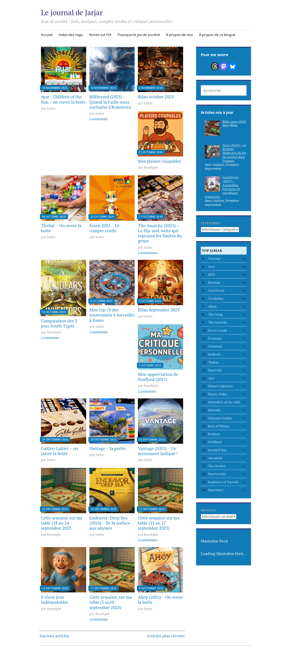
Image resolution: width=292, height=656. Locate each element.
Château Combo (220, 418)
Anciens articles (54, 636)
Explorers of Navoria (223, 482)
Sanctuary (215, 490)
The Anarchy (217, 322)
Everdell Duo (218, 450)
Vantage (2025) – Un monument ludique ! (158, 451)
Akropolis (215, 458)
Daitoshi (214, 410)
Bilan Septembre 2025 (158, 310)
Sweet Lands (217, 330)
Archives (208, 510)
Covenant (215, 346)
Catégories (210, 223)
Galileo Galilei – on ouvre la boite (59, 451)
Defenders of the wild (223, 402)
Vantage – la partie (107, 448)
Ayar (211, 378)
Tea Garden (216, 466)
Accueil (47, 34)
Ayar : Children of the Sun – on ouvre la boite (63, 99)
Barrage (214, 282)
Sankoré (214, 354)
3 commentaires (148, 540)
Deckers (214, 434)
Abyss (212, 306)
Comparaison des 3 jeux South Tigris (59, 323)
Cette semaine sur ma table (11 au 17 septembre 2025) (158, 523)
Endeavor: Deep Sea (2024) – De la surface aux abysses (109, 523)
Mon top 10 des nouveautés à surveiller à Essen (112, 315)
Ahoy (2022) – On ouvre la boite (160, 599)
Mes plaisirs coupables (159, 161)
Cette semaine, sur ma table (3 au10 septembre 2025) (110, 602)
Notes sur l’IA (100, 34)
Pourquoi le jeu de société (138, 34)
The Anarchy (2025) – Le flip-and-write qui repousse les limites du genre (160, 233)
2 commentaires (148, 252)
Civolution (215, 298)
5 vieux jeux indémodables (54, 599)
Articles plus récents (166, 636)
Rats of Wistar (218, 426)
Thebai (213, 362)
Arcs (211, 266)
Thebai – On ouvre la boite (61, 228)
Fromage (214, 338)
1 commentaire (98, 118)
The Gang (215, 314)
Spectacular (217, 474)
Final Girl (215, 370)
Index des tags (71, 34)
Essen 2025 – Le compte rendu (104, 228)
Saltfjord (214, 442)
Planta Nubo (217, 394)
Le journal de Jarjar (72, 12)
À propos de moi (179, 34)
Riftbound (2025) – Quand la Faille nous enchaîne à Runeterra (110, 102)
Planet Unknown (220, 386)
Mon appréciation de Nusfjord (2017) (158, 376)
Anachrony (216, 290)
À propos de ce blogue (217, 34)
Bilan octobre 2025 (156, 97)
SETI (211, 274)
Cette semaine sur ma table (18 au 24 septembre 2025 (61, 523)
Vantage (214, 258)
